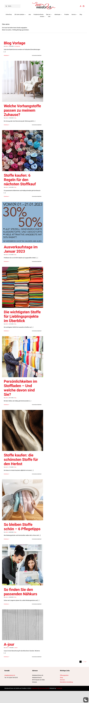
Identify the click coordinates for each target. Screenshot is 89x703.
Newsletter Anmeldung (66, 682)
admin (7, 46)
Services (62, 679)
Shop (61, 677)
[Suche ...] (12, 6)
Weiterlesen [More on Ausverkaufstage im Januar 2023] (6, 261)
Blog (15, 117)
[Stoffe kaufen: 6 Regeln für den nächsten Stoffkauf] (22, 150)
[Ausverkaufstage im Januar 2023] (22, 222)
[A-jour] (22, 624)
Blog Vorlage (14, 43)
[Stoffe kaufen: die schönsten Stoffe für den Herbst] (22, 430)
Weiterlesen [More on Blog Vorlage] (6, 55)
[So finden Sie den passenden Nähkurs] (22, 564)
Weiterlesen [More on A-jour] (6, 656)
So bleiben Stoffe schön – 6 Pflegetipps (22, 526)
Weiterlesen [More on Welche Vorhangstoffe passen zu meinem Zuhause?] (6, 124)
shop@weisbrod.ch (9, 675)
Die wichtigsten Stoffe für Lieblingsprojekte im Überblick (22, 316)
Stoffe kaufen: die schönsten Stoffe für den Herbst (21, 459)
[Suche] (6, 6)
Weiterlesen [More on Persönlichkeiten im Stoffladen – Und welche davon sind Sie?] (6, 404)
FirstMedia (59, 688)
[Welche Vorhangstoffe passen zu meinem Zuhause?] (22, 81)
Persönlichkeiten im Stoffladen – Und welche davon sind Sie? (20, 388)
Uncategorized (17, 46)
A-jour (9, 644)
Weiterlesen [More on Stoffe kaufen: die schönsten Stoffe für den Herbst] (6, 474)
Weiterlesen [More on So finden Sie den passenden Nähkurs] (6, 604)
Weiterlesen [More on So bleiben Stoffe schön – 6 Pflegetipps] (6, 539)
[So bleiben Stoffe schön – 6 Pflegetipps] (22, 499)
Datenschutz (42, 688)
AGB (48, 688)
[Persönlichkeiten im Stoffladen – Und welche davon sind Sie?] (22, 356)
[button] (85, 699)
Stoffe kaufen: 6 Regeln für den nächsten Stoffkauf (20, 179)
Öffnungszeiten (64, 675)
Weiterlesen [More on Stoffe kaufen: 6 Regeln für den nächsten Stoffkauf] (6, 196)
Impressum (34, 688)
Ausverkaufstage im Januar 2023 (21, 249)
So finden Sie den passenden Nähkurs (20, 591)
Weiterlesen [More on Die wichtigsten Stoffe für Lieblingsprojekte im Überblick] (6, 330)
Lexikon (15, 647)
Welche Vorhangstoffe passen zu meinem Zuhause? (22, 110)
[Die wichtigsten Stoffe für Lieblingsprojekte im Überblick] (22, 287)
